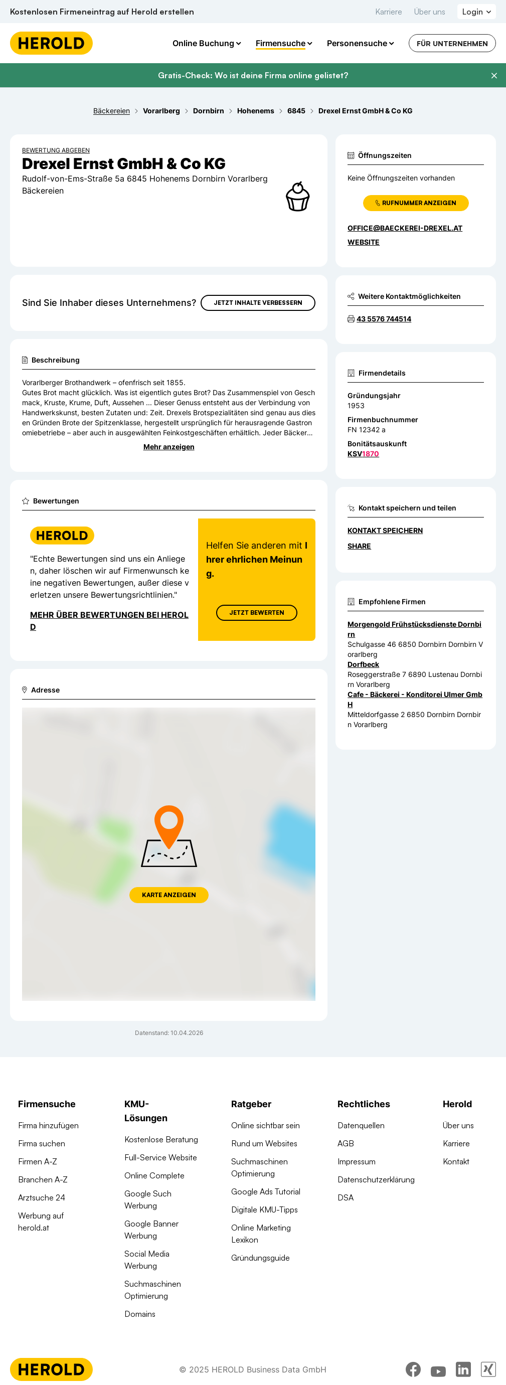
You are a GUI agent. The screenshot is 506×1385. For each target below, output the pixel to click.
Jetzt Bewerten (256, 612)
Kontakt (456, 1161)
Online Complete (154, 1175)
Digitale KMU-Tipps (264, 1209)
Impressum (357, 1161)
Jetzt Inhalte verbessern (258, 302)
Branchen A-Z (43, 1179)
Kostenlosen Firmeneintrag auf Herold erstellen (102, 12)
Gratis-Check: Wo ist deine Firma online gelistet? (253, 75)
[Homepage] (51, 43)
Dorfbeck (363, 664)
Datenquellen (361, 1125)
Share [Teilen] (359, 546)
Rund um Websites (264, 1143)
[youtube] (438, 1371)
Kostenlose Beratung (161, 1139)
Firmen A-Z (37, 1161)
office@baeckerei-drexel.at (405, 228)
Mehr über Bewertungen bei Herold (109, 621)
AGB (346, 1143)
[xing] (488, 1371)
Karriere (388, 12)
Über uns (429, 12)
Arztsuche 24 (41, 1197)
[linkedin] (463, 1371)
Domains (139, 1314)
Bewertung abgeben (56, 150)
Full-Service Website (160, 1157)
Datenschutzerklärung (376, 1179)
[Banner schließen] (494, 76)
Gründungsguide (260, 1258)
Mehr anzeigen (169, 446)
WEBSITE (364, 242)
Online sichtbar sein (265, 1125)
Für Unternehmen (452, 43)
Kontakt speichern (385, 530)
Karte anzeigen (169, 895)
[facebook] (413, 1371)
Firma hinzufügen (48, 1125)
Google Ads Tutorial (265, 1191)
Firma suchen (41, 1143)
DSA (346, 1197)
